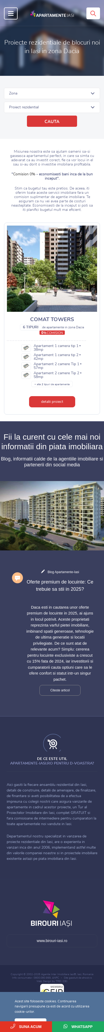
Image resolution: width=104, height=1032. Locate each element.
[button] (52, 93)
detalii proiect (52, 402)
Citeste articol (60, 690)
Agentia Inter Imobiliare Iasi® (58, 974)
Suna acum (25, 1026)
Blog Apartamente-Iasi (63, 572)
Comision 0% (24, 174)
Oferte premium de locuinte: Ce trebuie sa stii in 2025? (60, 585)
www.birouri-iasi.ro (52, 941)
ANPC (55, 977)
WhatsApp (78, 1026)
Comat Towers (52, 319)
